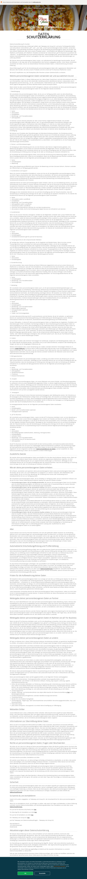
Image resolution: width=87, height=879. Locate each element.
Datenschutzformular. (16, 807)
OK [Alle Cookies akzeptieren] (25, 873)
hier (68, 692)
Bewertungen (38, 8)
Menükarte (28, 8)
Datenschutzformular (46, 569)
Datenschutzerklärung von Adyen (46, 449)
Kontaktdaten (50, 8)
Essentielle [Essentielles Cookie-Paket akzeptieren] (42, 873)
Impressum (61, 8)
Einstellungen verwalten (60, 866)
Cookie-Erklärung (20, 348)
